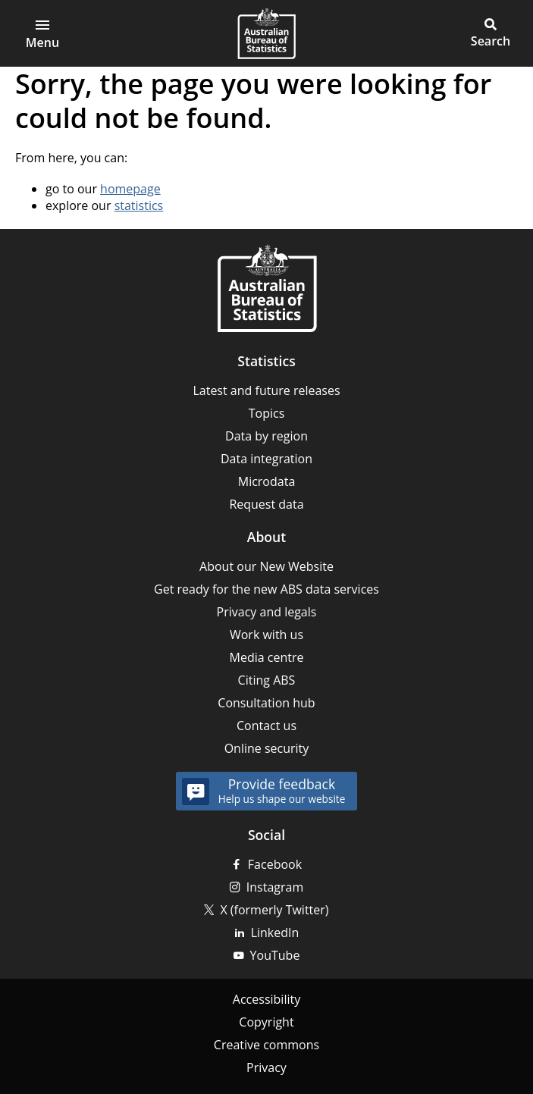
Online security (266, 748)
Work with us (266, 634)
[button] (490, 33)
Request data (266, 504)
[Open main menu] (42, 33)
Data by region (266, 436)
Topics (267, 413)
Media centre (267, 657)
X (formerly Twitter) (274, 909)
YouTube (275, 955)
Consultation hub (266, 702)
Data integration (266, 458)
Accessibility (266, 999)
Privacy (266, 1067)
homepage (130, 188)
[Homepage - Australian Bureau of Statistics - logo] (266, 33)
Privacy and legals (267, 611)
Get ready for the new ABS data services (266, 589)
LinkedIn (275, 932)
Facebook (275, 864)
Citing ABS (267, 680)
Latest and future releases (266, 390)
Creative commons (266, 1044)
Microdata (267, 481)
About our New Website (266, 566)
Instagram (274, 887)
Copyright (266, 1022)
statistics (139, 205)
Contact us (266, 725)
